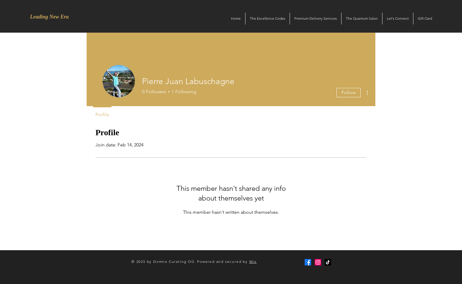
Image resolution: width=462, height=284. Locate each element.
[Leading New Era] (49, 17)
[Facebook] (308, 262)
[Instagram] (318, 262)
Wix (253, 261)
